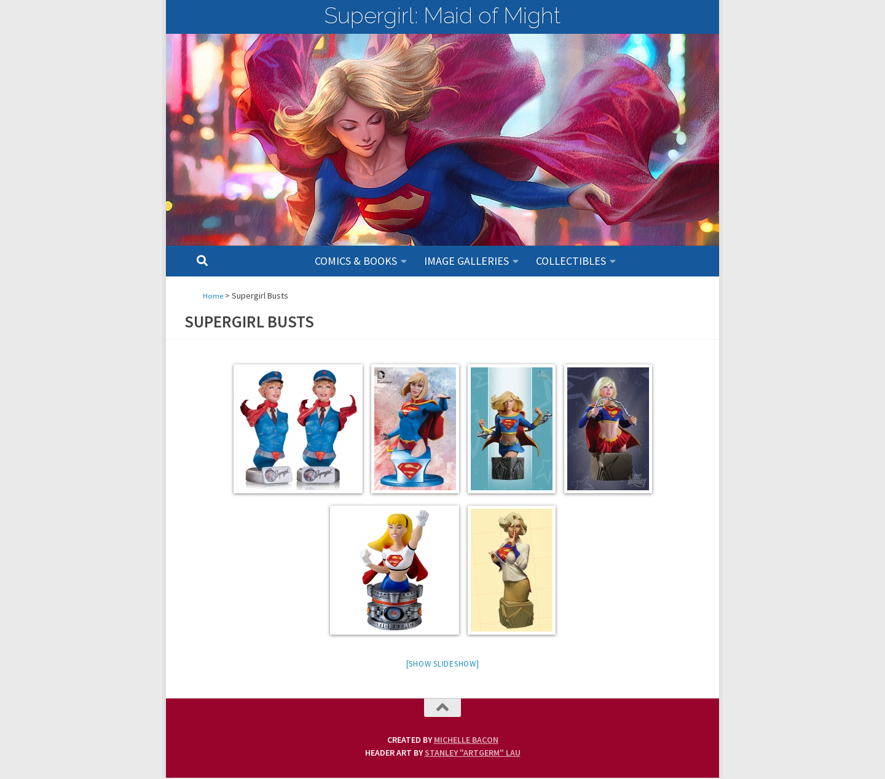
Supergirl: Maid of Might (442, 15)
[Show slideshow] (442, 665)
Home (213, 295)
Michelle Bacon (466, 740)
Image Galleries (466, 261)
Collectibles (571, 261)
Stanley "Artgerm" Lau (473, 753)
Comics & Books (356, 261)
